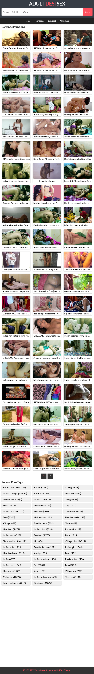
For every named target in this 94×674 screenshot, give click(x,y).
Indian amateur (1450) (45, 559)
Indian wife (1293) (12, 547)
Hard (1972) (9, 505)
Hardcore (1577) (11, 571)
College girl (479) (12, 577)
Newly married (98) (75, 517)
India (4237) (9, 559)
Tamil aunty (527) (74, 511)
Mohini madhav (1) (12, 499)
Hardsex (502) (41, 511)
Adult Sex (47, 4)
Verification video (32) (14, 487)
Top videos (39, 21)
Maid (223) (71, 565)
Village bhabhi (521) (75, 541)
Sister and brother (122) (15, 541)
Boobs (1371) (41, 487)
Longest (52, 21)
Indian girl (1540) (74, 547)
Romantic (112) (73, 529)
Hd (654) (38, 541)
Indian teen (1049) (12, 565)
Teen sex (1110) (73, 577)
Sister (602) (71, 523)
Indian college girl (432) (15, 493)
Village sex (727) (73, 571)
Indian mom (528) (12, 535)
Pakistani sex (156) (74, 559)
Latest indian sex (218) (14, 583)
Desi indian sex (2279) (45, 547)
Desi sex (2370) (42, 535)
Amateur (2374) (42, 493)
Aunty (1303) (40, 553)
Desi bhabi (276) (42, 505)
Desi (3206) (9, 517)
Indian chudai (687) (43, 499)
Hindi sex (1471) (11, 529)
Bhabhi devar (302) (43, 523)
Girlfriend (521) (73, 493)
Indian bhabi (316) (43, 529)
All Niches (64, 21)
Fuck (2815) (71, 535)
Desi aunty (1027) (43, 583)
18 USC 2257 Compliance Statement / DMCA (42, 670)
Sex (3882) (39, 565)
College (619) (72, 487)
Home (27, 21)
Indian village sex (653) (45, 577)
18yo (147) (70, 505)
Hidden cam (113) (43, 517)
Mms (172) (70, 553)
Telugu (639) (71, 499)
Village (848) (9, 523)
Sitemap (67, 670)
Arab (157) (39, 571)
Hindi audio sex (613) (14, 553)
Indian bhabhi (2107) (13, 511)
